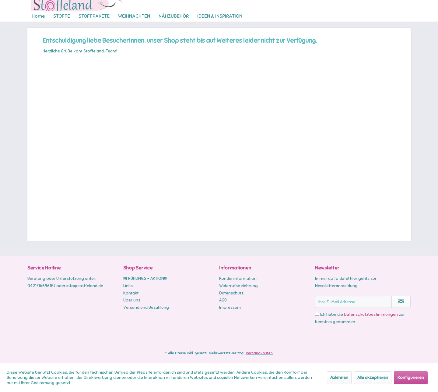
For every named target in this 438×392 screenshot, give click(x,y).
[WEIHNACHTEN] (134, 16)
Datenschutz (231, 293)
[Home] (38, 16)
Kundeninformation (238, 278)
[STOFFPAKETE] (94, 16)
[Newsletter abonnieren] (401, 302)
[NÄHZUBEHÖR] (173, 16)
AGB (223, 300)
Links (128, 285)
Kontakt (130, 293)
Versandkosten (259, 353)
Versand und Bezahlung (146, 307)
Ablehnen (339, 377)
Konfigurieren (411, 377)
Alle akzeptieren (372, 377)
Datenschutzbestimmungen (371, 314)
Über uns (131, 300)
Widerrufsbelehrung (238, 285)
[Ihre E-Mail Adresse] (353, 302)
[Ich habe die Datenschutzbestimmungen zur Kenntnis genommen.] (317, 314)
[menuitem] (38, 16)
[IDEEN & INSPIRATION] (220, 16)
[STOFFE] (61, 16)
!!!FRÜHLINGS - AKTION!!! (145, 278)
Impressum (230, 307)
